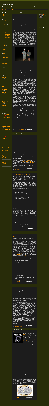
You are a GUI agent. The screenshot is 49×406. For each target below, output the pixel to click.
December (5, 20)
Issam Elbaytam (4, 161)
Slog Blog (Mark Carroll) (5, 157)
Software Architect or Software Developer (20, 288)
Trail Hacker (8, 4)
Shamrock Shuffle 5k (5, 147)
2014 (4, 14)
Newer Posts (15, 401)
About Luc (12, 9)
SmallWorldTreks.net (5, 63)
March (5, 45)
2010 (4, 19)
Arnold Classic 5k (5, 150)
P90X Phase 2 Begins (17, 331)
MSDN (21, 253)
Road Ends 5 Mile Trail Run (6, 129)
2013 (4, 15)
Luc (44, 14)
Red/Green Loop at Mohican (18, 15)
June (5, 41)
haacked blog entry (28, 255)
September (5, 24)
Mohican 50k (4, 92)
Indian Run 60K (15, 155)
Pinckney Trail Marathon (6, 126)
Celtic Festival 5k (5, 138)
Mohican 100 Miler (5, 74)
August (5, 25)
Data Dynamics (4, 62)
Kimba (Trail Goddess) (5, 164)
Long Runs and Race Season (18, 135)
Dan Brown (3, 155)
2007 (4, 52)
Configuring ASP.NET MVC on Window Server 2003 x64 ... (7, 34)
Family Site (7, 9)
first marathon (32, 162)
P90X (24, 334)
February (5, 46)
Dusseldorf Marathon (5, 68)
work (21, 326)
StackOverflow (18, 254)
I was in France (22, 157)
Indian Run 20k (4, 135)
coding (16, 326)
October (5, 23)
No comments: (23, 228)
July (4, 40)
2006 (4, 53)
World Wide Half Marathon (6, 117)
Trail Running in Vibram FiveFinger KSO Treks (21, 174)
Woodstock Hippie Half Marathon (26, 161)
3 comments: (23, 397)
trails (20, 230)
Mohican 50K (4, 77)
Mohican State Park (29, 153)
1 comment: (22, 129)
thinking (18, 169)
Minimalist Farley (4, 156)
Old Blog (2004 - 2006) (5, 57)
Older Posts (34, 401)
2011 (4, 18)
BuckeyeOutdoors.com (25, 123)
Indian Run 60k (4, 105)
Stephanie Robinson (5, 168)
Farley (29, 160)
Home (3, 9)
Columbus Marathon (5, 98)
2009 (4, 49)
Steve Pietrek (4, 163)
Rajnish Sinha (4, 162)
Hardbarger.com (4, 58)
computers (18, 326)
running (16, 169)
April (5, 44)
